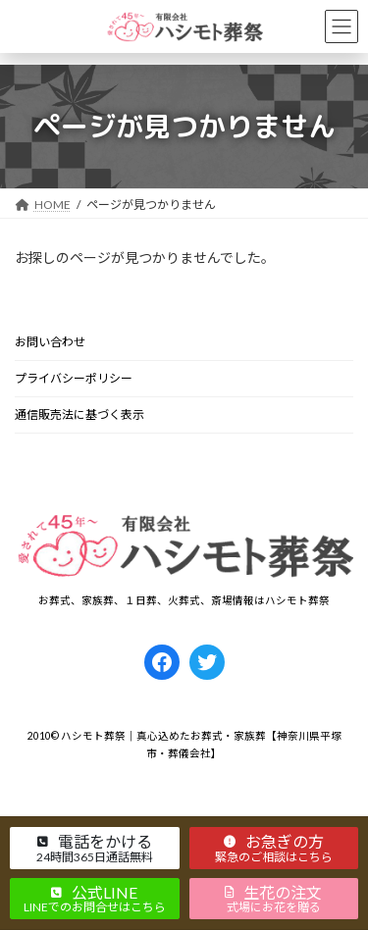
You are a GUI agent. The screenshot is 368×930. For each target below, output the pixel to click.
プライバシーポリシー (73, 378)
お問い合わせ (50, 342)
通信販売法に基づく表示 (79, 414)
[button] (95, 847)
